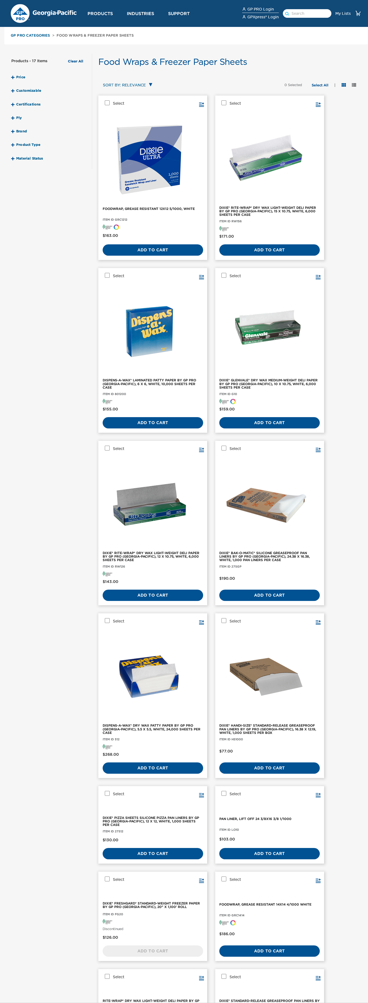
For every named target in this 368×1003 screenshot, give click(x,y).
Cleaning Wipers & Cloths (33, 989)
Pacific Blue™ (79, 974)
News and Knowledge (320, 974)
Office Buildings (198, 952)
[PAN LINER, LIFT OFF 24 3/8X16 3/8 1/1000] (194, 395)
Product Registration (262, 974)
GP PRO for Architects (204, 989)
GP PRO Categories (30, 35)
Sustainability (313, 967)
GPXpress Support (259, 982)
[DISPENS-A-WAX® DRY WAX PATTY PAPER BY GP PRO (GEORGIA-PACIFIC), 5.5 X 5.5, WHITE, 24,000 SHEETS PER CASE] (261, 276)
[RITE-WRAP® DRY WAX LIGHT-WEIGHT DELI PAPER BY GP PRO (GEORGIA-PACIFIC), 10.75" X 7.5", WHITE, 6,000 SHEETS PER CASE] (128, 503)
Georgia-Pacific (314, 989)
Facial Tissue (21, 967)
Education (193, 997)
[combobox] (126, 85)
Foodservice (195, 967)
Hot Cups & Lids (24, 997)
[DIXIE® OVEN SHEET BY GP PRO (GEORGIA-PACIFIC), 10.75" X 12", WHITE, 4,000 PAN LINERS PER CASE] (261, 503)
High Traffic (194, 982)
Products (100, 13)
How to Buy (253, 967)
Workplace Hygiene (143, 952)
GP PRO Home (313, 997)
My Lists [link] (343, 13)
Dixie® (72, 967)
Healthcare (193, 974)
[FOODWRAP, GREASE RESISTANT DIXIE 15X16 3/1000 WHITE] (328, 503)
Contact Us (252, 952)
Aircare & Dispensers (28, 982)
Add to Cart (127, 214)
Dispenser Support (259, 989)
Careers (307, 982)
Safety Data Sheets (260, 959)
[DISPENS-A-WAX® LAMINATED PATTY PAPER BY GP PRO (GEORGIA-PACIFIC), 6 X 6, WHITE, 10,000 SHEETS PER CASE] (261, 138)
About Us (309, 952)
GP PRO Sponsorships (321, 959)
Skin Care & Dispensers (31, 974)
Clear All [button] (75, 61)
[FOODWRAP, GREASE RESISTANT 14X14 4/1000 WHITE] (328, 395)
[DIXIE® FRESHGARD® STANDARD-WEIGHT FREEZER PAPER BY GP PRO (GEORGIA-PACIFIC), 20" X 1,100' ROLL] (261, 395)
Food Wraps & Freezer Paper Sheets (95, 35)
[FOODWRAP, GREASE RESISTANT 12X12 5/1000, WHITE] (128, 138)
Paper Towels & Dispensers (34, 952)
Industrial (192, 959)
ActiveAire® (78, 982)
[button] (116, 13)
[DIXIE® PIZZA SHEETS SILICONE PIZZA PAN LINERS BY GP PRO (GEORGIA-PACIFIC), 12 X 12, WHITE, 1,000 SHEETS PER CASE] (128, 395)
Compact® (76, 959)
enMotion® (76, 952)
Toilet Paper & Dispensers (33, 959)
